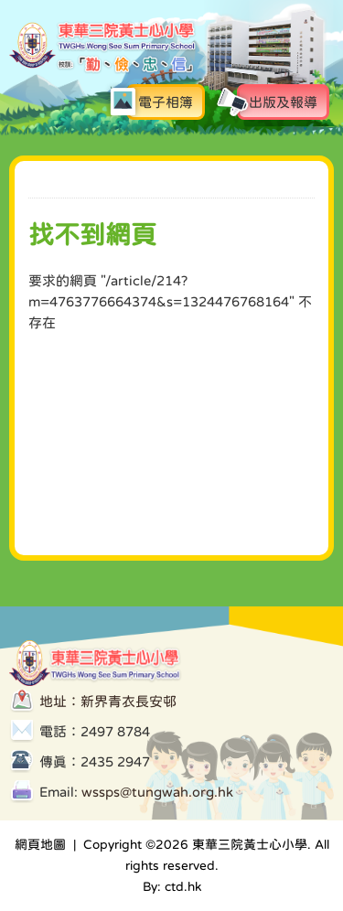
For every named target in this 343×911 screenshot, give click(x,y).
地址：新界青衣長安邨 (108, 701)
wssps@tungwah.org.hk (157, 791)
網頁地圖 (40, 844)
